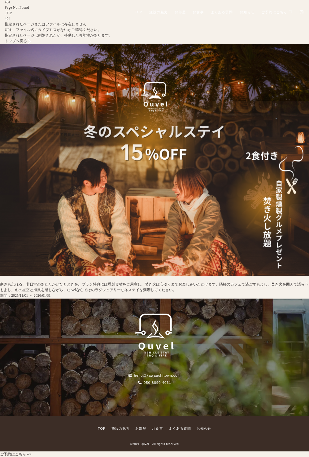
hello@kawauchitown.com (154, 375)
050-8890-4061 (154, 382)
